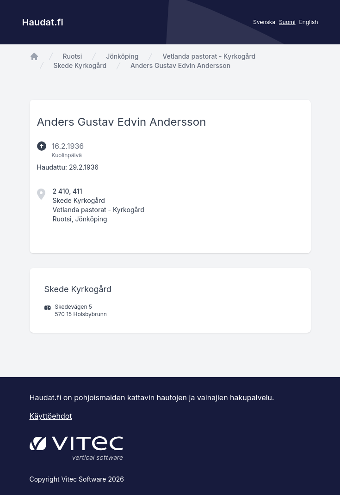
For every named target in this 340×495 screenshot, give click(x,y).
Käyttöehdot (51, 416)
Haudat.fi (42, 22)
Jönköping (122, 56)
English (308, 21)
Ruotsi (72, 56)
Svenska (264, 21)
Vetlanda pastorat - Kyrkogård (208, 56)
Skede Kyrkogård (80, 65)
